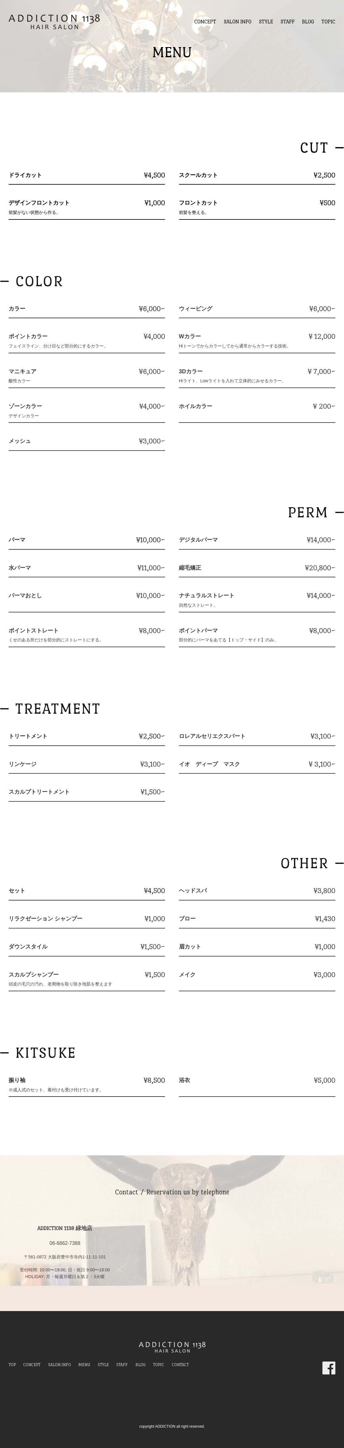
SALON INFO (237, 22)
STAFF (287, 22)
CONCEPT (205, 22)
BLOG (308, 22)
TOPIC (328, 22)
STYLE (266, 22)
